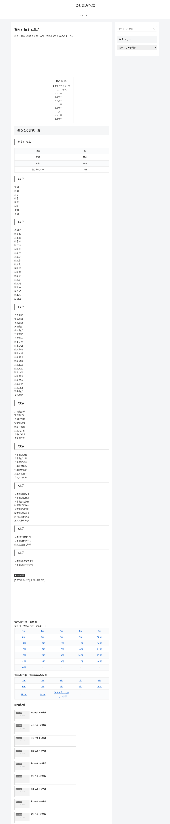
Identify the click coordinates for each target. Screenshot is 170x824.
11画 (24, 645)
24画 (80, 657)
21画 (99, 651)
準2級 (42, 696)
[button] (154, 28)
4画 (80, 633)
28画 (24, 663)
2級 (42, 682)
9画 (80, 639)
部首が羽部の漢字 (37, 581)
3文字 (59, 97)
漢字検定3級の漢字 (22, 581)
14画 (99, 645)
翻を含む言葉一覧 (62, 86)
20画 (42, 657)
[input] (137, 28)
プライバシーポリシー (148, 817)
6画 (24, 639)
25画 (99, 657)
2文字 (59, 94)
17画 (61, 651)
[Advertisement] (61, 57)
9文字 (59, 120)
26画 (42, 663)
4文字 (59, 101)
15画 (42, 651)
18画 (80, 651)
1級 (24, 682)
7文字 (59, 113)
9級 (80, 688)
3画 (61, 633)
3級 (61, 682)
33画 (24, 669)
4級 (80, 682)
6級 (24, 688)
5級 (99, 682)
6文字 (59, 109)
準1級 (24, 696)
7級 (42, 688)
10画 (99, 639)
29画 (61, 663)
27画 (80, 663)
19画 (24, 657)
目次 (58, 81)
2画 (42, 633)
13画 (42, 645)
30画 (99, 663)
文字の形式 (62, 90)
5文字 (59, 105)
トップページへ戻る (130, 817)
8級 (61, 688)
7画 (42, 639)
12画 (80, 645)
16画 (24, 651)
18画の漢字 (19, 577)
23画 (61, 657)
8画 (61, 639)
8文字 (59, 117)
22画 (61, 645)
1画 (24, 633)
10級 (99, 688)
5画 (99, 633)
